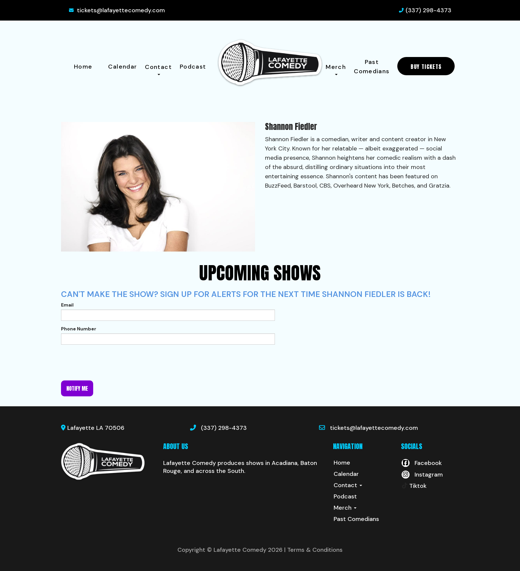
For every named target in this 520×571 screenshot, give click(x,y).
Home (83, 67)
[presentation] (111, 362)
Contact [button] (158, 69)
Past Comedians (371, 66)
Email (67, 305)
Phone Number (78, 329)
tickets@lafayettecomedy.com (121, 10)
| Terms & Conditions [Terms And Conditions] (313, 550)
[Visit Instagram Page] (422, 475)
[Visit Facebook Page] (421, 463)
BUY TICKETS (426, 67)
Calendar (122, 67)
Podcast (193, 67)
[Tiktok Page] (413, 486)
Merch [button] (336, 69)
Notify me (77, 388)
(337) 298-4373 (428, 10)
